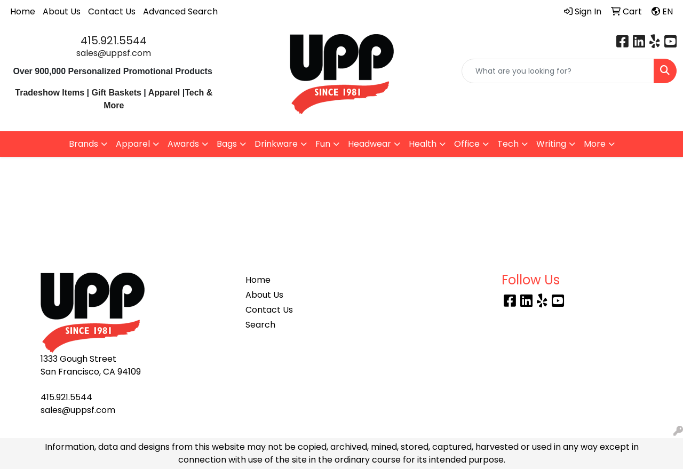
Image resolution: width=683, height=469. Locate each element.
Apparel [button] (133, 144)
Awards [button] (183, 144)
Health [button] (422, 144)
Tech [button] (508, 144)
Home (22, 11)
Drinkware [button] (276, 144)
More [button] (595, 144)
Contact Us (112, 11)
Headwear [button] (369, 144)
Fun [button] (322, 144)
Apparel (165, 92)
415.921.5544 (114, 40)
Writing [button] (551, 144)
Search (260, 325)
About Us (62, 11)
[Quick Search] (558, 71)
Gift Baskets (116, 92)
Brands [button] (83, 144)
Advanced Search (180, 11)
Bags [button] (227, 144)
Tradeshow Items (49, 92)
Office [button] (467, 144)
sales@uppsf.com (113, 53)
